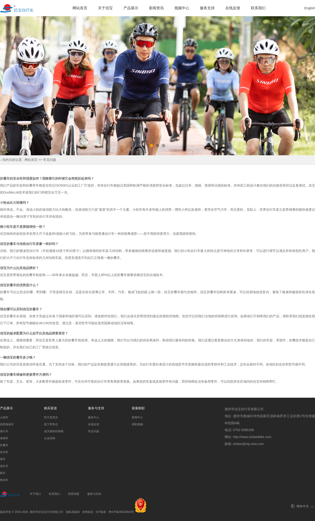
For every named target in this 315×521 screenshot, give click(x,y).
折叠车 (4, 445)
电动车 (4, 480)
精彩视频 (137, 424)
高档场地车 (7, 424)
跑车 (3, 473)
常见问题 (93, 431)
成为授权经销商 (53, 431)
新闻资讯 (156, 8)
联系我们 (258, 8)
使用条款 (87, 512)
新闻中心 (137, 417)
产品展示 (130, 8)
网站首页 (79, 8)
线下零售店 (51, 424)
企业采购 (49, 438)
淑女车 (4, 466)
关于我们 (35, 494)
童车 (3, 459)
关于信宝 (105, 8)
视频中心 (181, 8)
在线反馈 (232, 8)
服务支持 (207, 8)
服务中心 (93, 417)
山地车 (4, 417)
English (309, 8)
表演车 (4, 452)
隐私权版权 (73, 512)
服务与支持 (94, 494)
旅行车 (4, 431)
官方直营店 (51, 417)
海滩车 (4, 438)
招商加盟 (73, 494)
